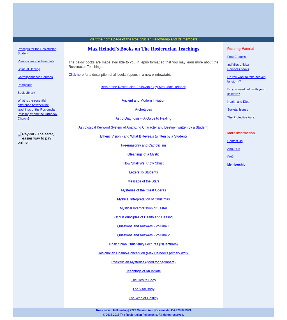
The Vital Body (143, 289)
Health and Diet (238, 101)
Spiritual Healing (29, 69)
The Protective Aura (240, 117)
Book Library (26, 92)
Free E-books (236, 56)
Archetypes (143, 109)
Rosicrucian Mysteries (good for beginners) (144, 262)
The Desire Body (143, 280)
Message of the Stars (143, 181)
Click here (76, 75)
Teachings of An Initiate (143, 271)
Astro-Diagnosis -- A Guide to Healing (144, 118)
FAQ (230, 156)
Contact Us (234, 141)
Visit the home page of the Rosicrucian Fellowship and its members (143, 39)
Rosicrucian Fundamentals (36, 61)
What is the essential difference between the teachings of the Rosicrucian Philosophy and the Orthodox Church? (37, 109)
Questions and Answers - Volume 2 (143, 235)
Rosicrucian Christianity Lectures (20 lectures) (143, 244)
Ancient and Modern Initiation (143, 100)
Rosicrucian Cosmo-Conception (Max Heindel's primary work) (143, 253)
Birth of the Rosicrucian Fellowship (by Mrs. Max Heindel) (143, 87)
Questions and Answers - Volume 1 (143, 226)
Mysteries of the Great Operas (143, 190)
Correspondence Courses (35, 77)
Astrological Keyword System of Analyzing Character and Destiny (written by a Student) (143, 127)
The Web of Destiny (143, 298)
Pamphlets (25, 84)
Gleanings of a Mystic (144, 154)
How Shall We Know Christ (143, 163)
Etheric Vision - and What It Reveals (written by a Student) (143, 136)
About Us (233, 148)
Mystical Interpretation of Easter (143, 208)
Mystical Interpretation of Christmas (143, 199)
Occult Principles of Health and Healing (143, 217)
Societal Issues (237, 109)
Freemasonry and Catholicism (143, 145)
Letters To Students (143, 172)
